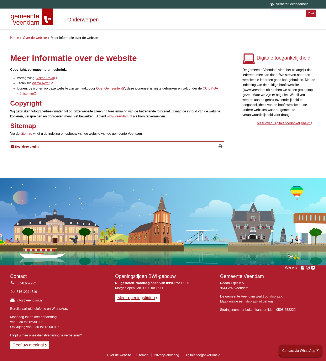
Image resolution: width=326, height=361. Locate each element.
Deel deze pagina (26, 146)
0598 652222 (286, 309)
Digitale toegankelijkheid (202, 355)
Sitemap (142, 355)
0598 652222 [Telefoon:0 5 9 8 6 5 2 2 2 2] (26, 283)
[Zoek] (311, 13)
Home (14, 38)
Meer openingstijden (136, 297)
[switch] (290, 4)
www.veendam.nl (119, 116)
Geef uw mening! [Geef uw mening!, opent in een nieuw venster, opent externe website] (28, 345)
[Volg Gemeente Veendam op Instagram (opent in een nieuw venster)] (307, 267)
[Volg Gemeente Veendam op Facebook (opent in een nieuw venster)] (302, 267)
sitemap (26, 133)
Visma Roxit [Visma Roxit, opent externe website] (45, 78)
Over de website (35, 38)
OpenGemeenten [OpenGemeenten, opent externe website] (109, 88)
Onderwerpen (83, 19)
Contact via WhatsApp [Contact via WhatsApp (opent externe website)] (298, 350)
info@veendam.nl (26, 300)
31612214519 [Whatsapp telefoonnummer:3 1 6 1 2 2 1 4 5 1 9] (27, 292)
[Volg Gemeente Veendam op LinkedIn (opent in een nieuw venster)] (313, 267)
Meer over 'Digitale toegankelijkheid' (284, 123)
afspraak (251, 301)
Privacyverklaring (166, 355)
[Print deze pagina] (220, 146)
